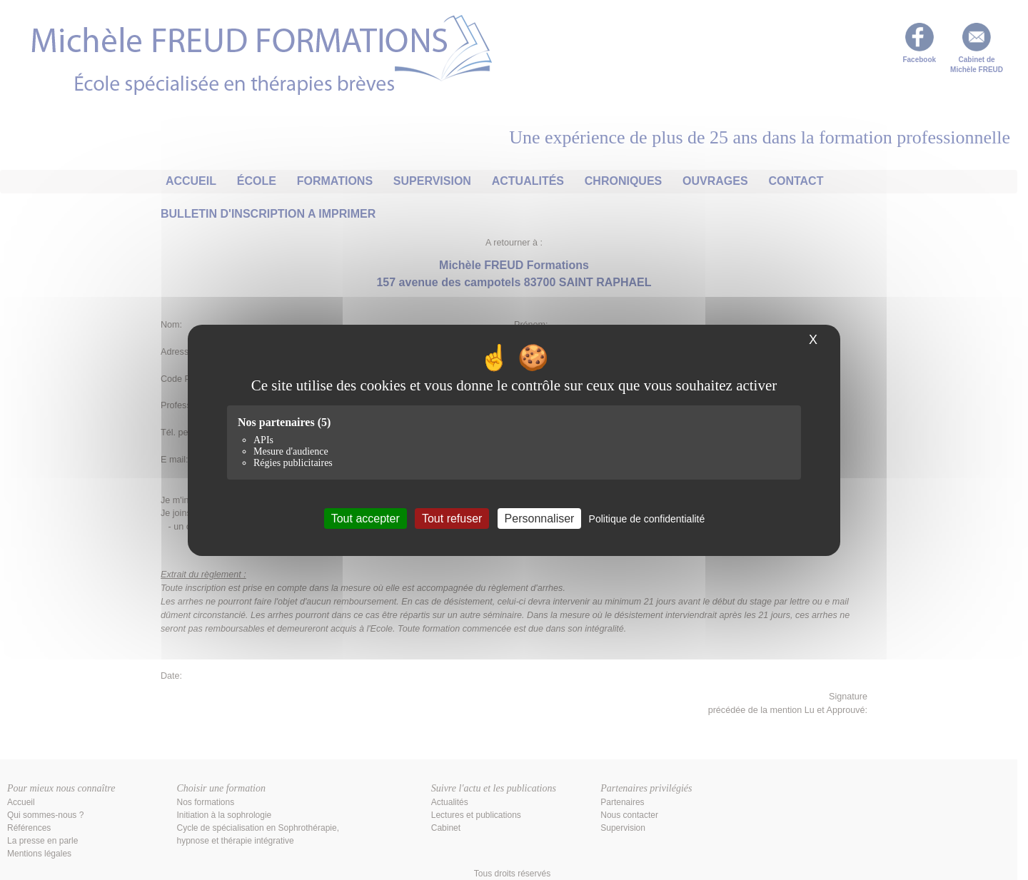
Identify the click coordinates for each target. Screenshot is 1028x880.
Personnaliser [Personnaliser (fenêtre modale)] (540, 518)
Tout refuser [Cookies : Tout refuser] (452, 518)
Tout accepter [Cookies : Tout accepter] (365, 518)
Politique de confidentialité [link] (647, 518)
